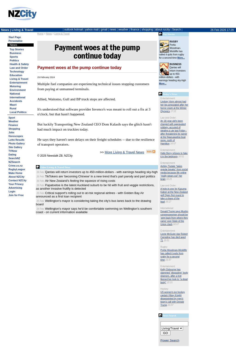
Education (16, 75)
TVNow (13, 150)
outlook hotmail (73, 29)
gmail (104, 29)
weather (123, 29)
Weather (13, 121)
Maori (13, 104)
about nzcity (162, 29)
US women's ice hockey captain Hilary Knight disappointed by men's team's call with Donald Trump (172, 298)
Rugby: (164, 247)
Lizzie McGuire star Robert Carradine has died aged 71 (174, 237)
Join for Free (16, 195)
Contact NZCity (18, 180)
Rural (13, 108)
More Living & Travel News (124, 152)
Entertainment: (167, 98)
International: (167, 208)
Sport (12, 117)
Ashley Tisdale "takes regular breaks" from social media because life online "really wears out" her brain (174, 172)
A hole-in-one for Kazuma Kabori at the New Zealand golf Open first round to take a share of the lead (174, 195)
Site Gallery (15, 147)
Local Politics (18, 112)
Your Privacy (16, 184)
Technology (17, 71)
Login (12, 191)
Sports (14, 56)
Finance (13, 125)
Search (176, 29)
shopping (147, 29)
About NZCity (16, 176)
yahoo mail (92, 29)
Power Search (169, 340)
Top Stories (17, 49)
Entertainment (18, 82)
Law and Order (19, 67)
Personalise (16, 40)
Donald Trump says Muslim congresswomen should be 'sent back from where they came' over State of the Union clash (174, 218)
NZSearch (14, 162)
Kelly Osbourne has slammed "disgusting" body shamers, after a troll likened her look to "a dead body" (174, 276)
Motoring (15, 86)
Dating (12, 154)
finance (134, 29)
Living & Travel (62, 34)
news (113, 29)
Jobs (11, 132)
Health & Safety (19, 64)
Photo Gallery (17, 143)
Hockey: (164, 289)
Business (15, 53)
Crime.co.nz (16, 165)
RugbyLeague (17, 169)
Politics (14, 60)
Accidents (16, 101)
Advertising (15, 187)
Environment (18, 90)
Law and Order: (168, 117)
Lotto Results (16, 139)
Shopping (14, 128)
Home (40, 34)
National (15, 93)
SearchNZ (14, 158)
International (17, 97)
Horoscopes (16, 136)
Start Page (15, 37)
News (49, 34)
